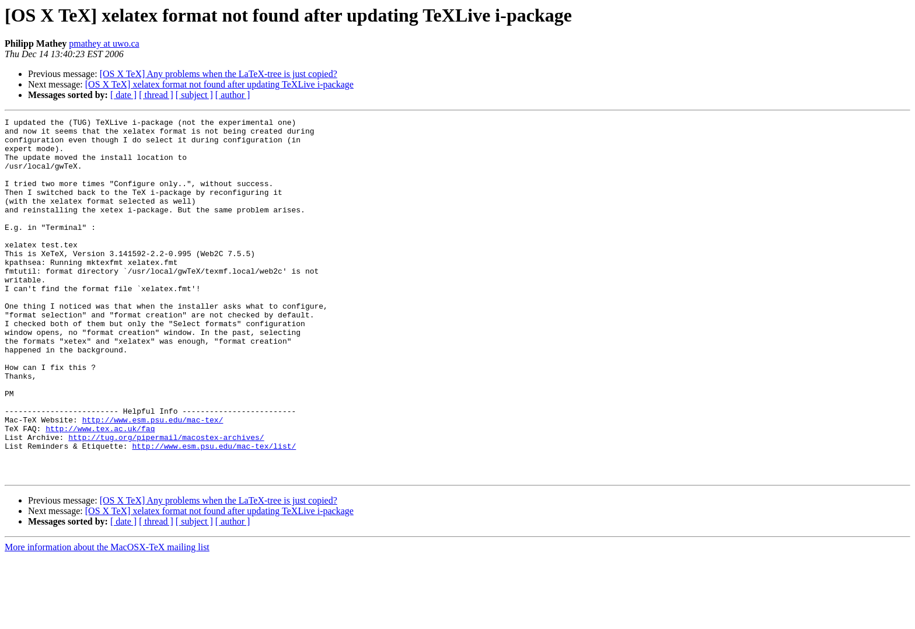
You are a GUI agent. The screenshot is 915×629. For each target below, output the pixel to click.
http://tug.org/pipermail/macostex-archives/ (166, 502)
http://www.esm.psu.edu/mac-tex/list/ (214, 512)
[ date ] (123, 95)
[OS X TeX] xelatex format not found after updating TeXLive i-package (219, 84)
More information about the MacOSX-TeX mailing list (107, 619)
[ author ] (232, 95)
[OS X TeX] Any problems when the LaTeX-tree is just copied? (218, 74)
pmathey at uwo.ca (104, 43)
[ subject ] (194, 95)
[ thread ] (156, 95)
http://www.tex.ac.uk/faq (100, 491)
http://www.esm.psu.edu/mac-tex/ (152, 481)
